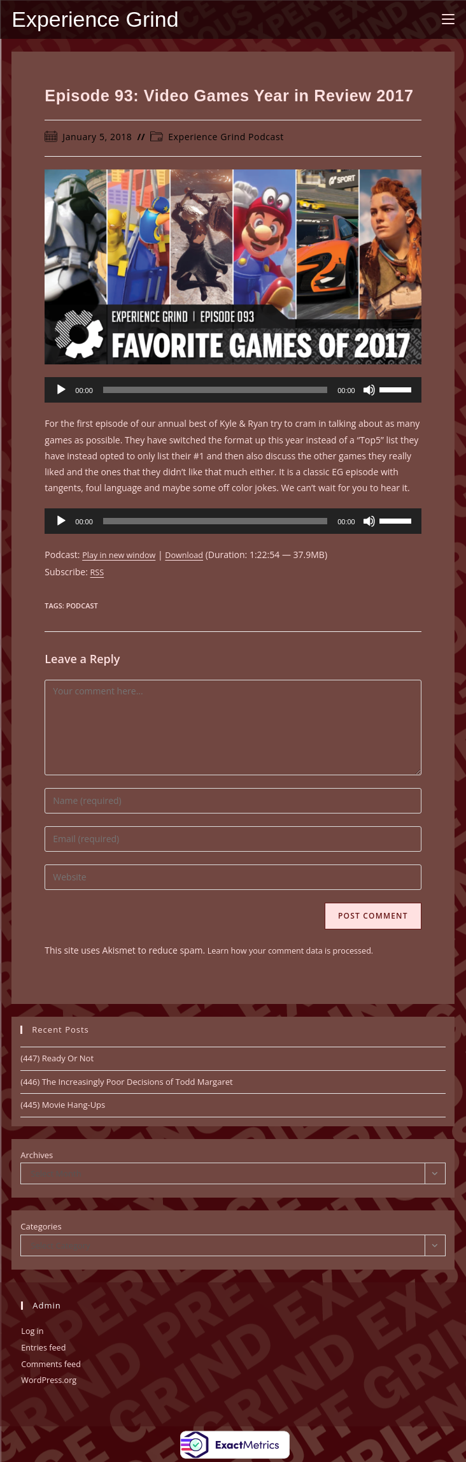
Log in (33, 1331)
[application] (233, 391)
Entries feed (46, 1347)
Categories (40, 1227)
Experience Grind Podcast (226, 138)
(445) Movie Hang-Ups (62, 1105)
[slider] (215, 391)
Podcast (82, 606)
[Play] (61, 391)
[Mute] (369, 391)
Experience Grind (97, 20)
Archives (36, 1155)
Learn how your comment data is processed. (300, 951)
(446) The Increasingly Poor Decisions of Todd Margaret (126, 1081)
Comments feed (54, 1363)
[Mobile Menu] (448, 19)
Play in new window (123, 556)
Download (194, 556)
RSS (98, 572)
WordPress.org (51, 1379)
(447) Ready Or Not (57, 1058)
